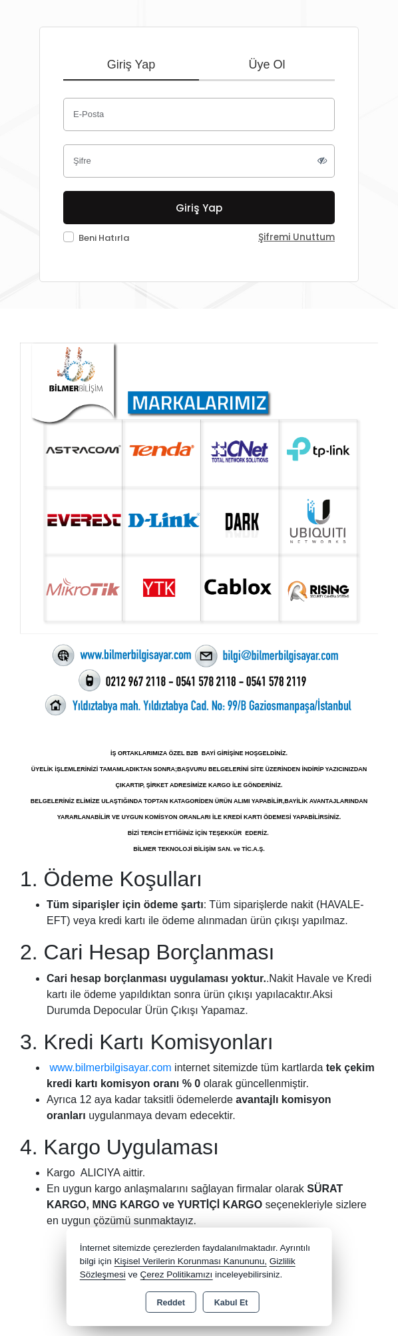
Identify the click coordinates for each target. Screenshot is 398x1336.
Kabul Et (231, 1302)
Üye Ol (266, 64)
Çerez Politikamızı (176, 1274)
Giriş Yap (131, 64)
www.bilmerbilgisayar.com (110, 1067)
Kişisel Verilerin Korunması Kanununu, (190, 1261)
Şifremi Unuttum (296, 237)
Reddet (170, 1302)
